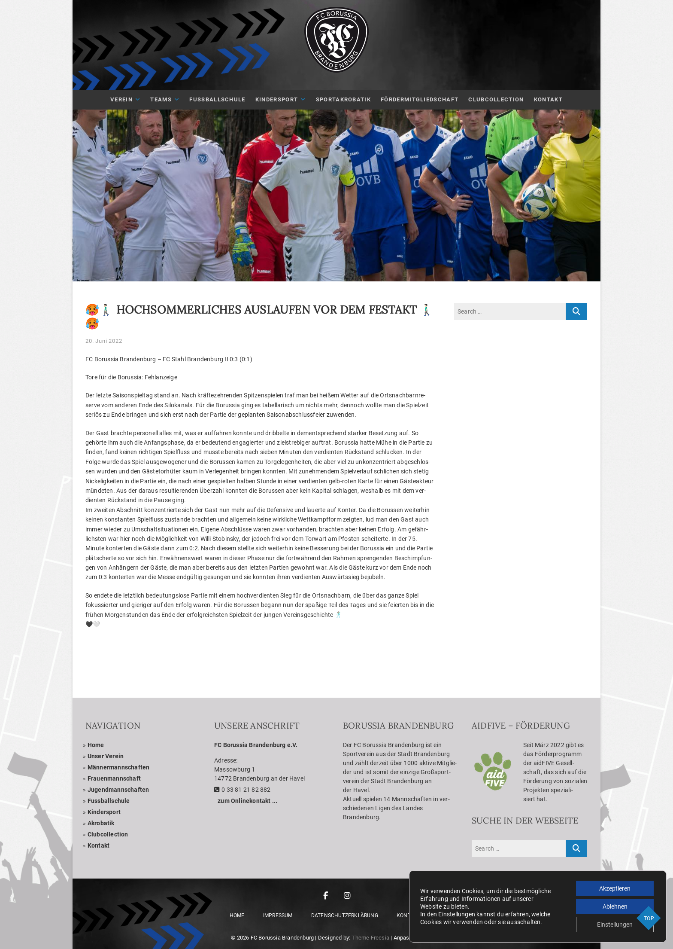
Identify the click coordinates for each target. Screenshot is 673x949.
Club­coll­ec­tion (108, 834)
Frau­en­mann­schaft (114, 778)
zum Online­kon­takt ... (247, 800)
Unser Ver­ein (106, 756)
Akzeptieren (615, 888)
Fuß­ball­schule (217, 99)
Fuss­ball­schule (109, 800)
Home (96, 745)
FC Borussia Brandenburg (282, 937)
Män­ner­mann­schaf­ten (119, 767)
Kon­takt (548, 99)
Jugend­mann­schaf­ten (118, 789)
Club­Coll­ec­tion (496, 99)
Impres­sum (278, 915)
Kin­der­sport (276, 99)
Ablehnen (615, 906)
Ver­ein (121, 99)
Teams (161, 99)
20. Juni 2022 (103, 341)
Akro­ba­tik (101, 823)
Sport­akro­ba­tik (343, 99)
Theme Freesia (370, 937)
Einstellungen (456, 914)
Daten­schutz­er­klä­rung (344, 915)
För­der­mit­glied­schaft (419, 99)
